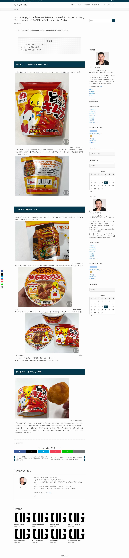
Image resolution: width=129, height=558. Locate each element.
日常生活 (91, 119)
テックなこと (93, 109)
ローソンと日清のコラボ (31, 47)
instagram (92, 93)
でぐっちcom (20, 5)
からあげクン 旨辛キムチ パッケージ (34, 44)
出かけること (93, 113)
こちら (49, 492)
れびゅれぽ (92, 142)
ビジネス (91, 121)
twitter (91, 89)
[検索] (114, 1)
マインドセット (93, 122)
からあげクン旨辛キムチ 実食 (32, 50)
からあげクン (19, 443)
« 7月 (90, 192)
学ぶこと (91, 117)
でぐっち (23, 487)
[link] (35, 496)
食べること (92, 111)
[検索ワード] (102, 20)
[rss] (112, 1)
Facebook (92, 91)
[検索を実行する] (113, 20)
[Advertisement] (102, 35)
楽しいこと (92, 115)
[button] (20, 451)
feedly (91, 95)
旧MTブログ (92, 140)
